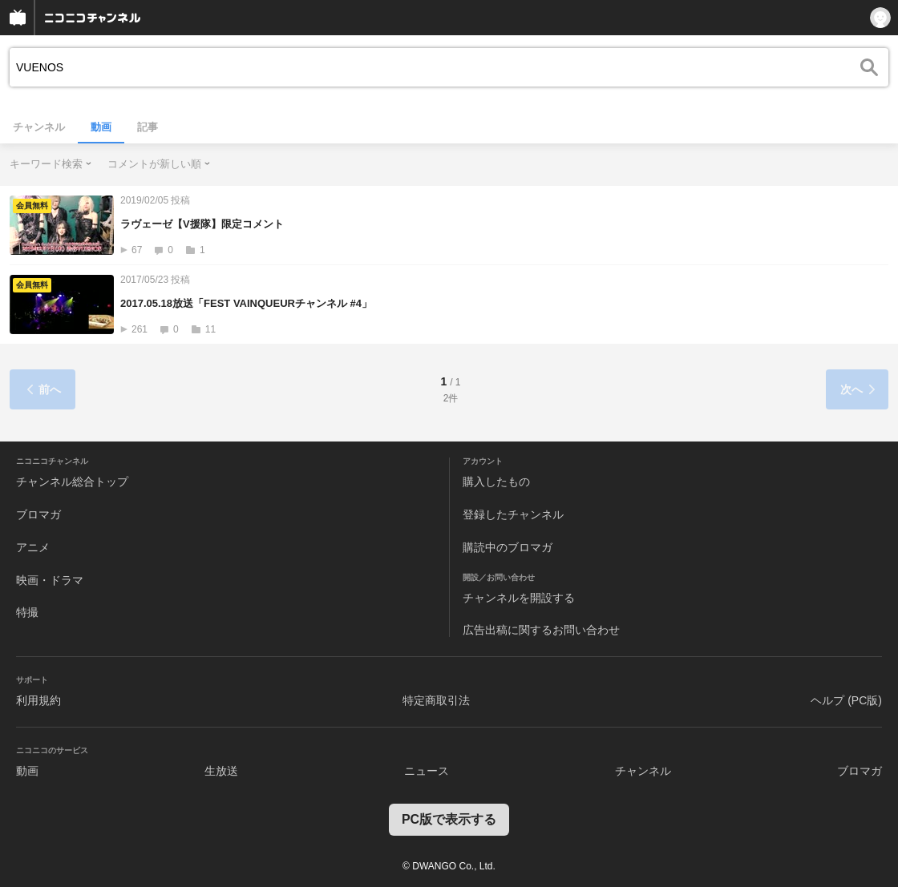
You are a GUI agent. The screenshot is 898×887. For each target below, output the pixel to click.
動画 (101, 127)
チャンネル (39, 127)
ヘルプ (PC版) (846, 700)
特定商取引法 (436, 700)
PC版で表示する (449, 819)
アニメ (33, 547)
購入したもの (496, 481)
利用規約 (38, 700)
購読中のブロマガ (507, 547)
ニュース (426, 770)
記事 (147, 127)
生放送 (221, 770)
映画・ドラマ (49, 580)
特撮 (27, 612)
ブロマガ (38, 514)
